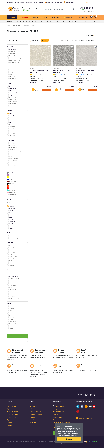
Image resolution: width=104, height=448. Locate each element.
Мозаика (9, 422)
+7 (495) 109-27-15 (86, 8)
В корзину (46, 90)
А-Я (95, 21)
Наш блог (33, 420)
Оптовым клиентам (38, 2)
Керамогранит (11, 420)
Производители (83, 17)
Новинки (36, 17)
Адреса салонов (70, 2)
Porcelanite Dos (36, 74)
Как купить (56, 409)
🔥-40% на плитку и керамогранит (53, 2)
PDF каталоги (34, 409)
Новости (32, 417)
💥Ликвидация (68, 17)
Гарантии (55, 414)
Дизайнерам (29, 2)
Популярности (91, 40)
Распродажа (24, 17)
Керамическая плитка (13, 409)
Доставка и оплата (19, 2)
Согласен (69, 439)
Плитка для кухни (12, 417)
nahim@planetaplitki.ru (85, 418)
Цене (76, 40)
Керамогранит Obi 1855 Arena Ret (39, 71)
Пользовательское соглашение (62, 422)
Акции (46, 17)
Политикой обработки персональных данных (67, 434)
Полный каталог (11, 406)
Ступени (9, 425)
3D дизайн (55, 17)
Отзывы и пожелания (59, 420)
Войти (87, 2)
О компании (10, 2)
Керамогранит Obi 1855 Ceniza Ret (62, 71)
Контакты (33, 422)
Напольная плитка (12, 411)
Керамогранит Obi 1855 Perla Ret (85, 71)
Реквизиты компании (36, 414)
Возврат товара (57, 417)
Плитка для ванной (12, 414)
